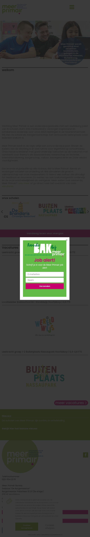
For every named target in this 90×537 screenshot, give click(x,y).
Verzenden (44, 286)
